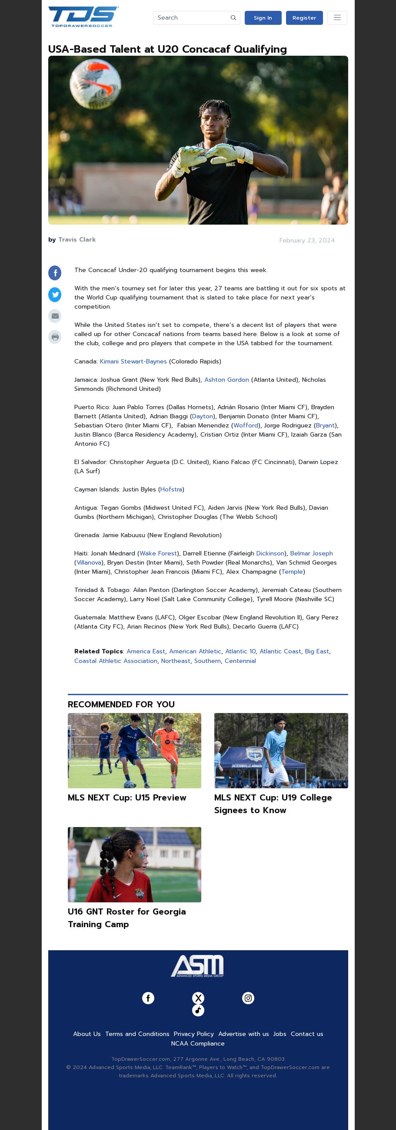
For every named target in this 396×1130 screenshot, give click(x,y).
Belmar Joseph (311, 553)
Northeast (175, 661)
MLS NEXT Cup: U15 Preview (127, 797)
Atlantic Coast (280, 651)
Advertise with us (243, 1034)
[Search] (190, 18)
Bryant (325, 425)
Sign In (263, 18)
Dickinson (270, 553)
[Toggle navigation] (337, 18)
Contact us (307, 1034)
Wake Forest (158, 553)
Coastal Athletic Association (115, 661)
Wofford (245, 425)
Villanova (89, 562)
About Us (87, 1034)
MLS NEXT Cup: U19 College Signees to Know (273, 804)
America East (145, 651)
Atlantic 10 (240, 651)
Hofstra (171, 489)
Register (304, 18)
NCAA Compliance (198, 1043)
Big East (317, 651)
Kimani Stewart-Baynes (133, 361)
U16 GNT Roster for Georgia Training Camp (127, 918)
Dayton (202, 416)
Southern (207, 661)
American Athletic (195, 651)
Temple (292, 571)
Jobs (279, 1034)
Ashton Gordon (226, 379)
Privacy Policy (194, 1034)
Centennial (240, 661)
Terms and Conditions (137, 1034)
